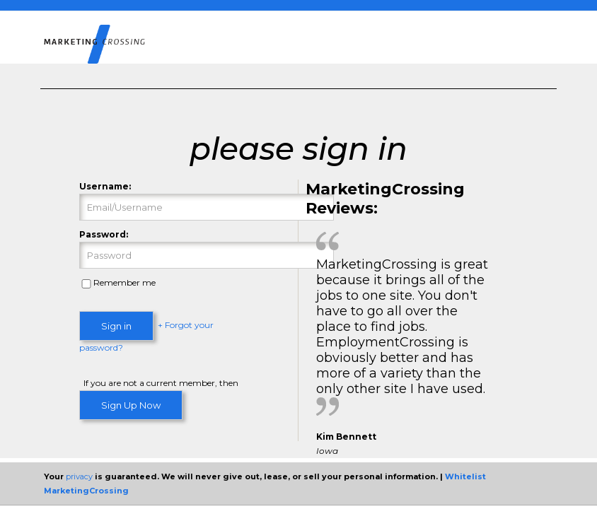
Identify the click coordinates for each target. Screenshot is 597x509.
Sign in (116, 326)
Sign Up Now (131, 405)
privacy (79, 476)
